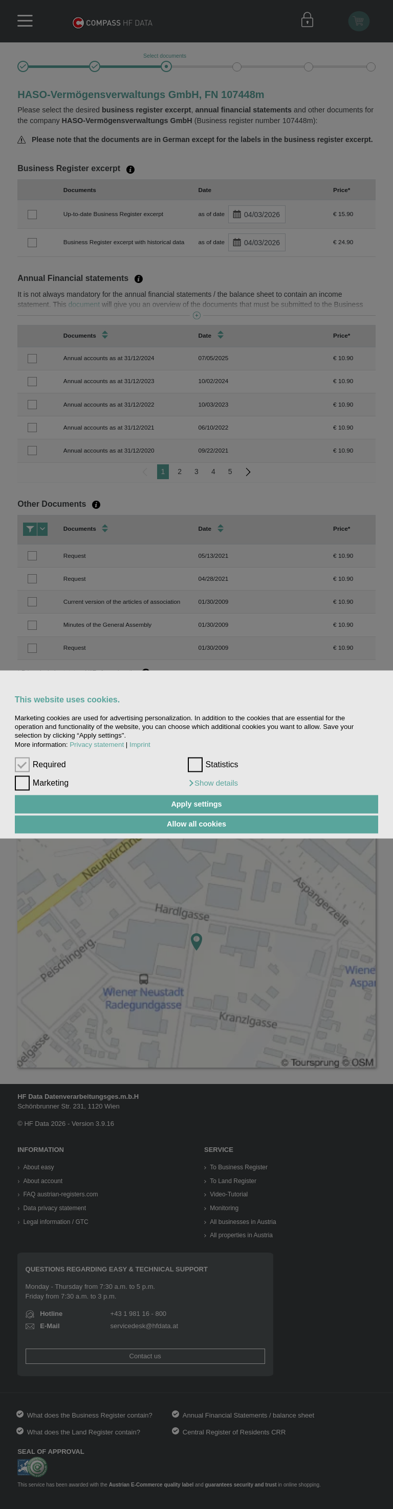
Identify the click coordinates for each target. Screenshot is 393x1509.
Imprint (139, 744)
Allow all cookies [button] (196, 824)
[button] (213, 784)
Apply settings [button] (196, 804)
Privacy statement (97, 744)
